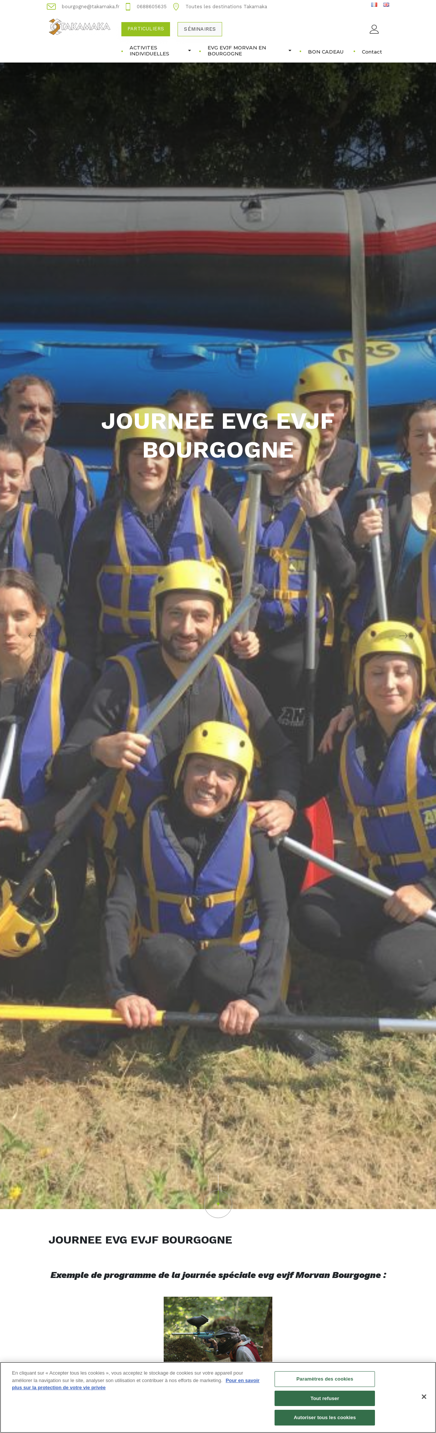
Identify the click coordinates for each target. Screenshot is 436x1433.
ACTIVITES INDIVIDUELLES (160, 51)
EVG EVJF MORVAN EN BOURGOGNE (249, 51)
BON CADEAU (325, 52)
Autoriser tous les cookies (325, 1422)
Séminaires (200, 29)
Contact (372, 52)
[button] (218, 1196)
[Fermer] (424, 1401)
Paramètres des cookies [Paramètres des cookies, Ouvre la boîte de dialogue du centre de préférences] (324, 1383)
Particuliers (145, 28)
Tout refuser (325, 1402)
